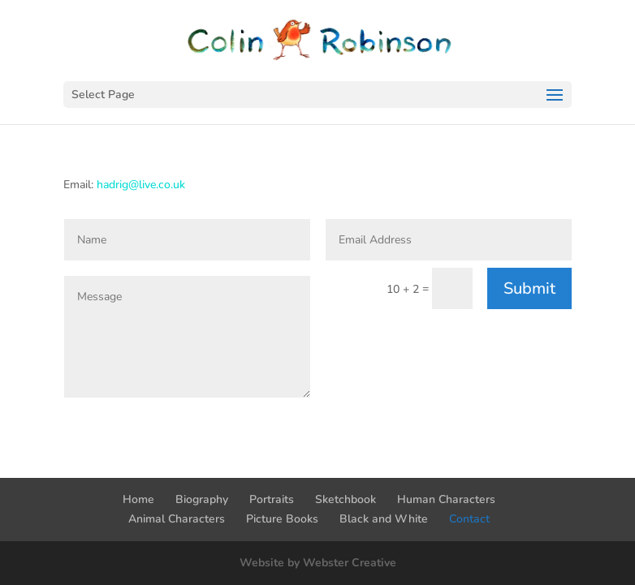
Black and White (383, 519)
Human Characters (446, 499)
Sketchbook (345, 499)
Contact (469, 519)
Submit (529, 288)
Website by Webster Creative (318, 562)
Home (138, 499)
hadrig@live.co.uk (141, 184)
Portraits (271, 499)
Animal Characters (176, 519)
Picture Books (282, 519)
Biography (201, 499)
